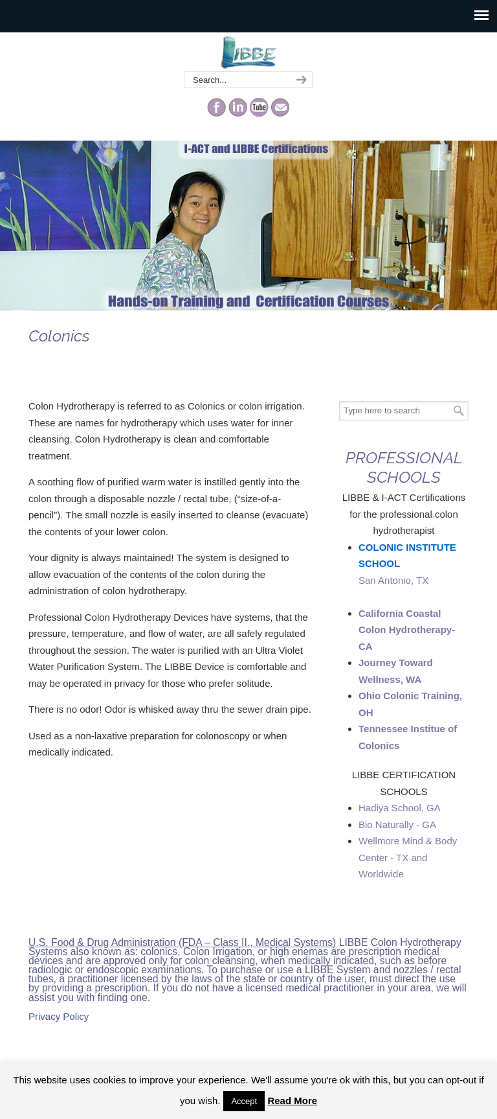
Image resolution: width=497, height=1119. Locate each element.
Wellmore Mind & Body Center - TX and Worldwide (408, 857)
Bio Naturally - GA (397, 824)
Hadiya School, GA (400, 807)
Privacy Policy (58, 1016)
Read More (292, 1100)
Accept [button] (244, 1101)
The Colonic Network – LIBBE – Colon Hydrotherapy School (248, 52)
